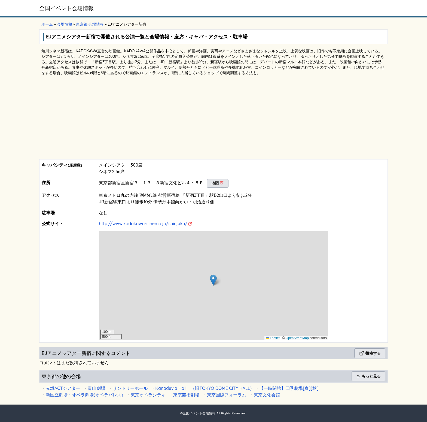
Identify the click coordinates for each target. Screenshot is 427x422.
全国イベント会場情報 (66, 8)
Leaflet (273, 338)
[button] (213, 280)
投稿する (370, 353)
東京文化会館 (267, 394)
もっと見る (368, 376)
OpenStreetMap (297, 338)
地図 (215, 182)
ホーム (47, 24)
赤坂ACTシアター (63, 388)
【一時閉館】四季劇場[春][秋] (289, 388)
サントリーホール (130, 388)
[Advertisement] (213, 118)
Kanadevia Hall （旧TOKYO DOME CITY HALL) (203, 388)
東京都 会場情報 (90, 24)
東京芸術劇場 (186, 394)
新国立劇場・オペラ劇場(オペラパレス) (84, 394)
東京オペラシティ (148, 394)
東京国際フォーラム (226, 394)
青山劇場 (96, 388)
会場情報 (64, 24)
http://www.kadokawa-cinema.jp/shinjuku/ (143, 223)
